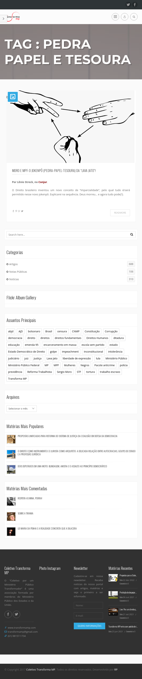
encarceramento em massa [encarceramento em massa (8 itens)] (60, 344)
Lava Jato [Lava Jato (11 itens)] (52, 358)
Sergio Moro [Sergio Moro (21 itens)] (64, 372)
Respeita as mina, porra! (30, 498)
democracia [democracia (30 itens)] (15, 338)
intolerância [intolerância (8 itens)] (115, 351)
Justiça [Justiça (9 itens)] (37, 358)
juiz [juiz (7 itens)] (26, 358)
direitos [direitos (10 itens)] (45, 338)
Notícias (72, 279)
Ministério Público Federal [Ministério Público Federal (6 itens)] (23, 365)
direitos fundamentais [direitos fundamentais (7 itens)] (68, 338)
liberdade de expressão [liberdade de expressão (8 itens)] (77, 358)
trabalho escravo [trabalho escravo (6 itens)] (110, 372)
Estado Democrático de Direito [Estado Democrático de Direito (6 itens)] (26, 351)
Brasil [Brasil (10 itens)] (48, 331)
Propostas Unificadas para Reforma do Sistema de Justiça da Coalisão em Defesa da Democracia (67, 436)
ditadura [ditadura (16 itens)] (118, 338)
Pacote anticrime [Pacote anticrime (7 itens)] (104, 365)
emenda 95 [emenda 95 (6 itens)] (31, 344)
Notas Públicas (72, 272)
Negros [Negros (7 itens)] (85, 365)
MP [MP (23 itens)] (46, 365)
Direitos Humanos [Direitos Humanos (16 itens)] (97, 338)
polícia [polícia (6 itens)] (124, 365)
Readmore (120, 212)
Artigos (72, 264)
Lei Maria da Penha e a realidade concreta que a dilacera (47, 528)
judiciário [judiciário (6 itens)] (13, 358)
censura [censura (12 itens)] (62, 331)
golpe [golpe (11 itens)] (53, 351)
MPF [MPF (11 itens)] (56, 365)
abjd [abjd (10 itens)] (10, 331)
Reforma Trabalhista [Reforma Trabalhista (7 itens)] (39, 372)
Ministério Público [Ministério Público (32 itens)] (116, 358)
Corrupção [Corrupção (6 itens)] (111, 331)
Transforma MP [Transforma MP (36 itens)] (17, 378)
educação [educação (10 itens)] (14, 344)
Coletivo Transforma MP (40, 669)
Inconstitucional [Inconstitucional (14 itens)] (93, 351)
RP (115, 669)
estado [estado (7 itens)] (114, 344)
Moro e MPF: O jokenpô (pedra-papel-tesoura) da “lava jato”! (54, 170)
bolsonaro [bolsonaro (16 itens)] (34, 331)
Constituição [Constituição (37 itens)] (92, 331)
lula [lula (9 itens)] (98, 358)
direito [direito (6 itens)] (31, 338)
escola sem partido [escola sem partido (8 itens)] (93, 344)
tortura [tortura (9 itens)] (90, 372)
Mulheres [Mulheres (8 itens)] (69, 365)
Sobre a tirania (25, 513)
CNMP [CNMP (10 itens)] (76, 331)
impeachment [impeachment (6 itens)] (70, 351)
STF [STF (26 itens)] (79, 372)
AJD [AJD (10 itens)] (20, 331)
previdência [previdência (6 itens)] (15, 372)
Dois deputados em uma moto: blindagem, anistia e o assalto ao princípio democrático (62, 466)
